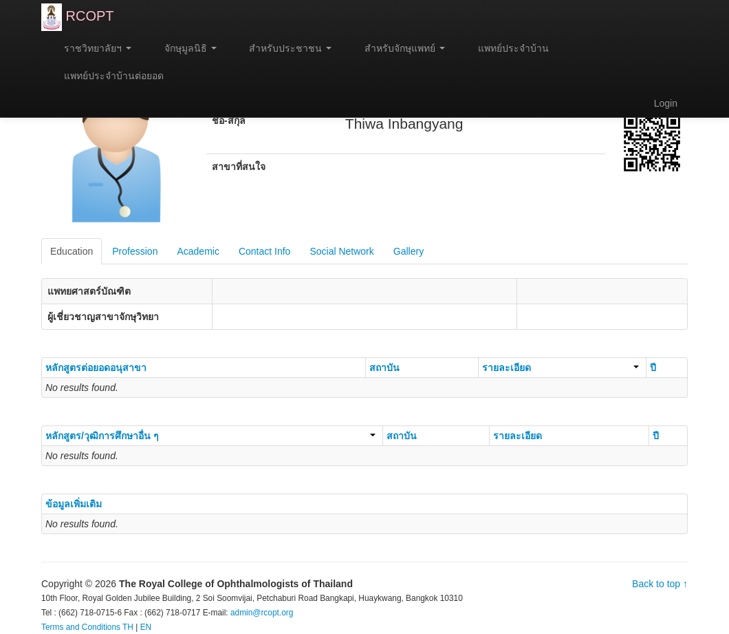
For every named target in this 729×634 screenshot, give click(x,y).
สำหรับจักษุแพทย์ (398, 48)
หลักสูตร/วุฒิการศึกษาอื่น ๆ (210, 435)
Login (665, 103)
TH (127, 627)
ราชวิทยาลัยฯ (91, 48)
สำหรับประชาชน (284, 48)
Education (71, 251)
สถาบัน (384, 367)
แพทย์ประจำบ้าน (507, 48)
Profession (134, 251)
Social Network (341, 251)
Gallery (408, 251)
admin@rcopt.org (261, 612)
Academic (198, 251)
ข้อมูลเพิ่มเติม (73, 503)
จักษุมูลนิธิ (184, 48)
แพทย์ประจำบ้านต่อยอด (108, 75)
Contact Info (265, 251)
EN (146, 627)
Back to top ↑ (660, 583)
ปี (653, 367)
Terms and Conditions (80, 627)
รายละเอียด (560, 367)
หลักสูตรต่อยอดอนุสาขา (95, 367)
